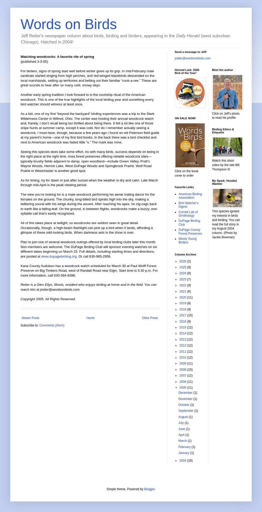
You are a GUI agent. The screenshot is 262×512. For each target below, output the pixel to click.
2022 (183, 285)
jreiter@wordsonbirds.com (193, 58)
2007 (183, 375)
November (185, 399)
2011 (183, 351)
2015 (183, 327)
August (183, 417)
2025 (183, 267)
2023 (183, 279)
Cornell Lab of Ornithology (188, 213)
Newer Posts (30, 318)
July (181, 423)
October (184, 405)
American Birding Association (190, 195)
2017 (183, 315)
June (182, 429)
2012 (183, 345)
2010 (183, 357)
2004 (183, 460)
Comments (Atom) (51, 325)
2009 (183, 363)
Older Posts (150, 318)
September (186, 411)
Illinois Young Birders (187, 240)
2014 (183, 333)
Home (91, 318)
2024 (183, 273)
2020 (183, 297)
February (184, 447)
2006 (183, 381)
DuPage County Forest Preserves (190, 231)
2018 (183, 309)
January (184, 453)
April (181, 435)
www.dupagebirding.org (59, 256)
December (185, 393)
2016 (183, 321)
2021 (183, 291)
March (183, 441)
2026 (183, 261)
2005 (183, 387)
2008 (183, 369)
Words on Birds (69, 24)
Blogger (149, 489)
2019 (183, 303)
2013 (183, 339)
